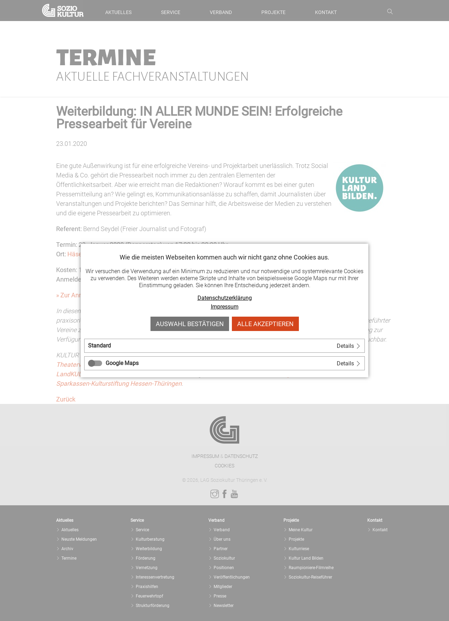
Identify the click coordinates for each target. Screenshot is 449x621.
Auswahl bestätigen (190, 324)
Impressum (225, 306)
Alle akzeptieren (265, 324)
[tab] (224, 346)
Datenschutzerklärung (224, 298)
